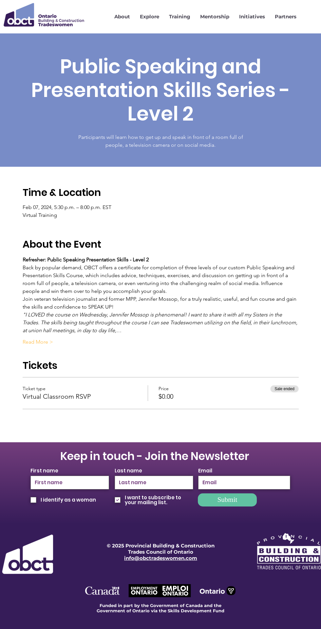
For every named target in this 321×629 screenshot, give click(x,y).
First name (44, 470)
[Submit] (227, 499)
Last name (128, 470)
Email (205, 470)
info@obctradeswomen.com (160, 558)
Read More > (38, 342)
